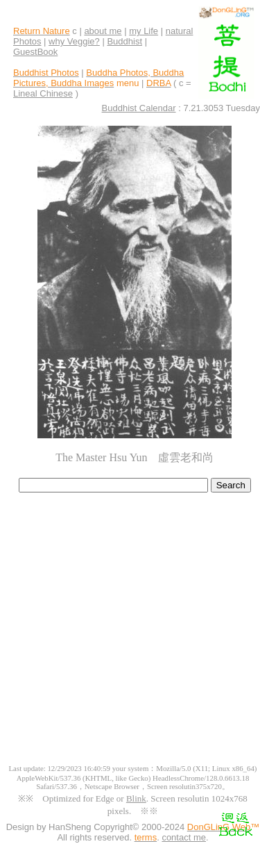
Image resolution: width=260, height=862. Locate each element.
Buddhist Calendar (139, 108)
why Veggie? (74, 41)
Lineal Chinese (43, 93)
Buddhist (124, 41)
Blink (136, 798)
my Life (143, 31)
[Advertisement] (130, 634)
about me (102, 31)
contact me (184, 837)
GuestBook (35, 52)
